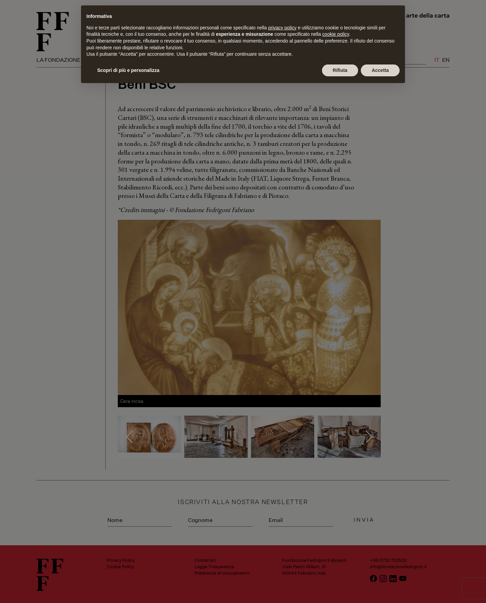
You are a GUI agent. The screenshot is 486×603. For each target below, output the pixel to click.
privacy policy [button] (282, 27)
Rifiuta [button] (340, 70)
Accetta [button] (380, 70)
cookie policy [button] (335, 34)
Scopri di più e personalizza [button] (128, 70)
